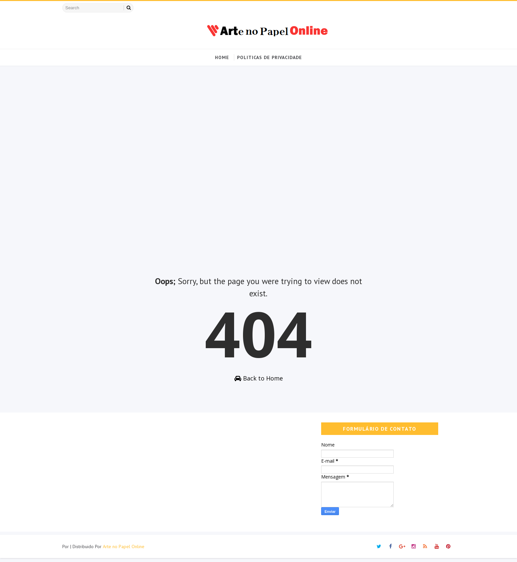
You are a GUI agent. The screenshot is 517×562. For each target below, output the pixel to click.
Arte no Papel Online (130, 550)
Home (222, 57)
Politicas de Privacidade (269, 57)
